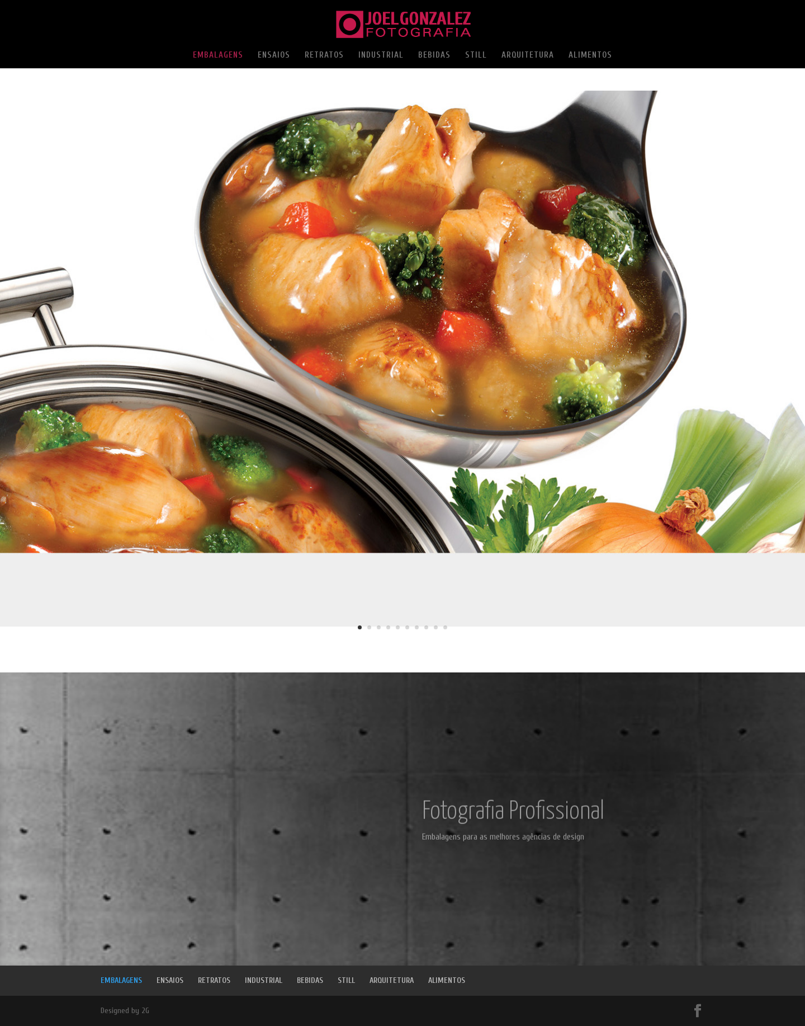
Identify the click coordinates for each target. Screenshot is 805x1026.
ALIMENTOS (590, 55)
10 (445, 627)
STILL (476, 55)
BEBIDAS (434, 55)
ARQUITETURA (527, 55)
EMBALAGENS (218, 55)
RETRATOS (324, 55)
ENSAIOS (274, 55)
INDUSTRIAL (381, 55)
